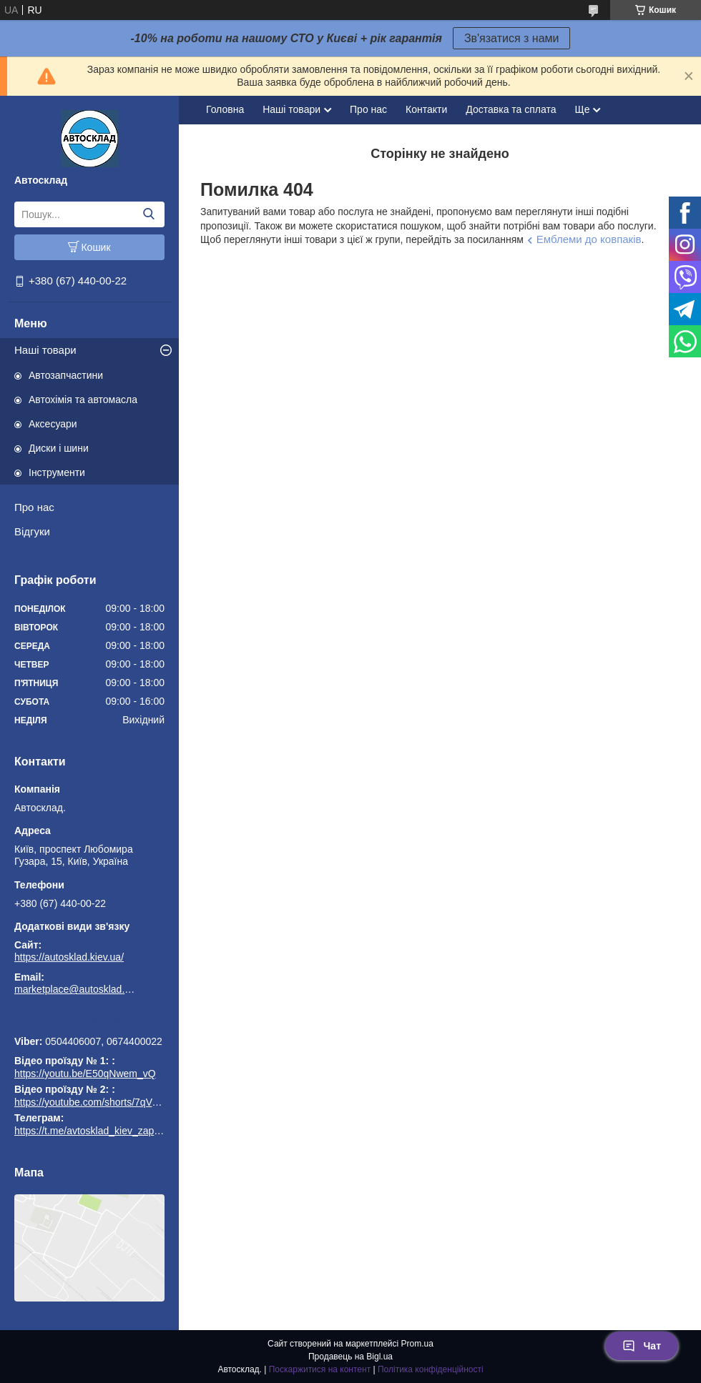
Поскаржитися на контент (320, 1369)
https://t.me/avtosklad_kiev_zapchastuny (89, 1021)
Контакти (426, 109)
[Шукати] (148, 214)
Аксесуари (53, 424)
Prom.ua (417, 1344)
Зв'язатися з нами (511, 38)
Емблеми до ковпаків (589, 239)
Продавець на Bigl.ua (350, 1357)
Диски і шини (59, 448)
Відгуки (32, 531)
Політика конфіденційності (431, 1369)
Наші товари (45, 350)
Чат (641, 1345)
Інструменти (57, 472)
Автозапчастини (66, 375)
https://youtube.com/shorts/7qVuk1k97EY (105, 1102)
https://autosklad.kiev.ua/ (69, 957)
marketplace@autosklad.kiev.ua (75, 989)
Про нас (34, 507)
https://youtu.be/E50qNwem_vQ (85, 1073)
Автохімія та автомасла (83, 399)
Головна (225, 109)
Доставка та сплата (511, 109)
